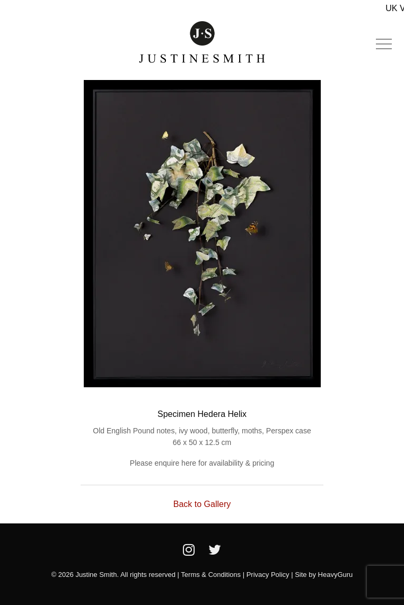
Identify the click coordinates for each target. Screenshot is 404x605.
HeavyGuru (335, 575)
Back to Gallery (202, 504)
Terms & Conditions (211, 575)
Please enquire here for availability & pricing (202, 463)
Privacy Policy (268, 575)
